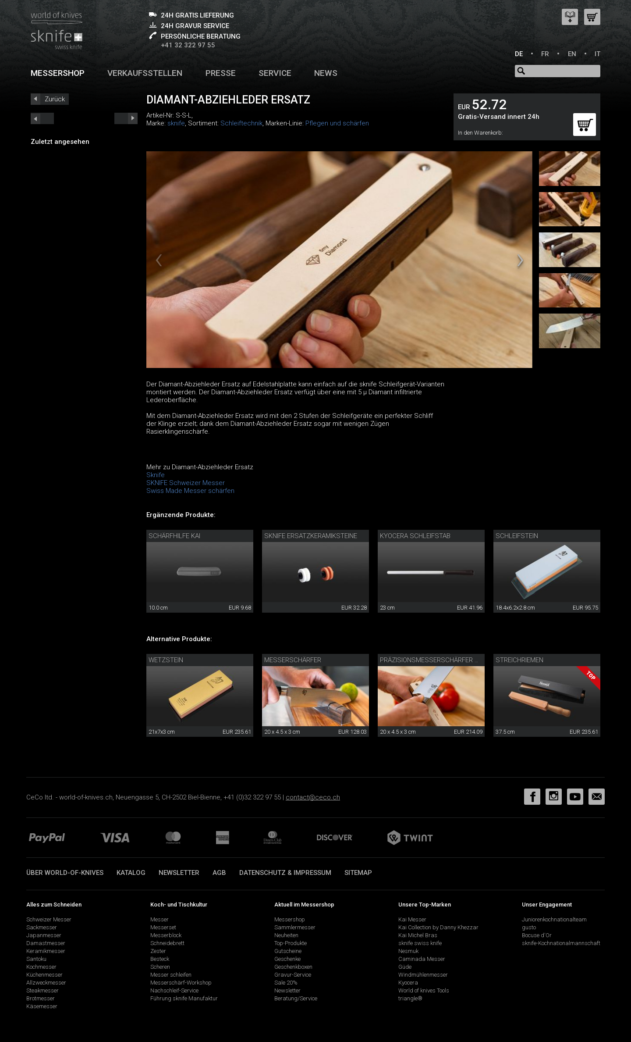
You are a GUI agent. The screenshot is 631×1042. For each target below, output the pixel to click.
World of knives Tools (423, 990)
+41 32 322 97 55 (188, 45)
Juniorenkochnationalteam (554, 919)
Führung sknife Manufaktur (184, 998)
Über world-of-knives (64, 873)
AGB (219, 873)
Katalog (131, 873)
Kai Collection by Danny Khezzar (438, 927)
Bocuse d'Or (537, 935)
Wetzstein (166, 660)
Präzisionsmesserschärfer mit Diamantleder (456, 660)
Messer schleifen (170, 974)
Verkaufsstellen (144, 73)
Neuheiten (286, 935)
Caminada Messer (421, 959)
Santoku (36, 959)
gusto (529, 927)
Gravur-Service (292, 974)
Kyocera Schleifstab (415, 536)
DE (519, 54)
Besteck (159, 959)
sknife (176, 123)
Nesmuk (408, 951)
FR (545, 54)
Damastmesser (45, 943)
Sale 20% (286, 982)
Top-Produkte (290, 943)
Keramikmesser (45, 951)
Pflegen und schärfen (337, 123)
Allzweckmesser (46, 982)
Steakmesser (42, 990)
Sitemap (358, 873)
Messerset (163, 927)
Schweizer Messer (48, 919)
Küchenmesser (44, 974)
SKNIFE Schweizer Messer (185, 483)
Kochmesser (41, 966)
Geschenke (287, 959)
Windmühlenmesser (423, 974)
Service (275, 73)
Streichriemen (519, 660)
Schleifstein (517, 536)
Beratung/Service (295, 998)
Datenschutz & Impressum (285, 873)
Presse (221, 73)
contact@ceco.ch (313, 797)
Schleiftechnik (241, 123)
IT (597, 54)
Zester (158, 951)
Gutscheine (287, 951)
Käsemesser (41, 1006)
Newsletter (179, 873)
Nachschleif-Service (174, 990)
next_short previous (42, 118)
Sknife (155, 475)
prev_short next (126, 118)
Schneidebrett (167, 943)
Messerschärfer (292, 660)
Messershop (58, 73)
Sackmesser (41, 927)
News (325, 73)
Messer (159, 919)
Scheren (160, 966)
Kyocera (408, 982)
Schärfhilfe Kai (174, 536)
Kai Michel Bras (417, 935)
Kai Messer (412, 919)
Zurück (55, 99)
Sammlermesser (295, 927)
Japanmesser (43, 935)
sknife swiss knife (420, 943)
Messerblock (165, 935)
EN (572, 54)
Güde (404, 966)
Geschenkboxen (293, 966)
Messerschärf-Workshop (181, 982)
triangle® (410, 998)
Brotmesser (40, 998)
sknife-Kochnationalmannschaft (561, 943)
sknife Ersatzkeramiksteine (310, 536)
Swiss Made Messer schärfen (190, 491)
